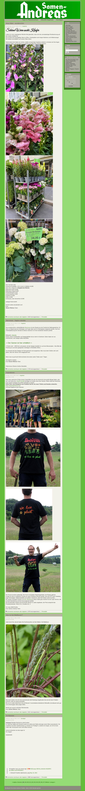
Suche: (67, 45)
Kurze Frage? (69, 26)
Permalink (44, 317)
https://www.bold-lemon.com (13, 385)
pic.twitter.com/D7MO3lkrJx (16, 770)
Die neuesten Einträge (71, 57)
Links (67, 23)
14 (69, 82)
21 (30, 782)
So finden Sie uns (70, 30)
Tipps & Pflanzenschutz (30, 20)
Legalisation (69, 62)
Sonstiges (59, 20)
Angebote (24, 26)
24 (37, 782)
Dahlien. (68, 67)
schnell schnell (20, 381)
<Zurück (19, 782)
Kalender (68, 74)
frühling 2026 (69, 66)
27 (43, 782)
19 (25, 782)
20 (27, 782)
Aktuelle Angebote (47, 20)
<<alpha (14, 782)
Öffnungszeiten (69, 28)
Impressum (68, 38)
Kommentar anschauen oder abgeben (16, 317)
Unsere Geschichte (71, 36)
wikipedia (14, 335)
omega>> (52, 782)
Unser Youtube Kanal (71, 37)
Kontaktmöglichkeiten (71, 32)
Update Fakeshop (70, 63)
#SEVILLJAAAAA (40, 769)
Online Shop (69, 29)
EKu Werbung (28, 599)
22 (32, 782)
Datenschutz (69, 40)
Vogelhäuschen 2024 (71, 41)
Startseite (68, 25)
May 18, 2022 (33, 772)
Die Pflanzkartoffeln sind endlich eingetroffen (72, 60)
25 (39, 782)
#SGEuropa (33, 769)
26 (41, 782)
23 (34, 782)
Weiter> (47, 782)
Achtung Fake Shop (71, 65)
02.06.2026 (71, 86)
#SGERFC (48, 769)
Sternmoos (28, 327)
